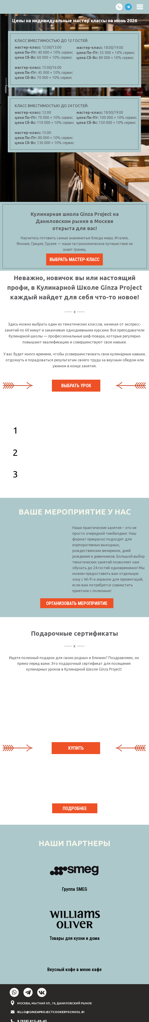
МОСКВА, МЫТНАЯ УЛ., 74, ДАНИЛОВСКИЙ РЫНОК (54, 1003)
